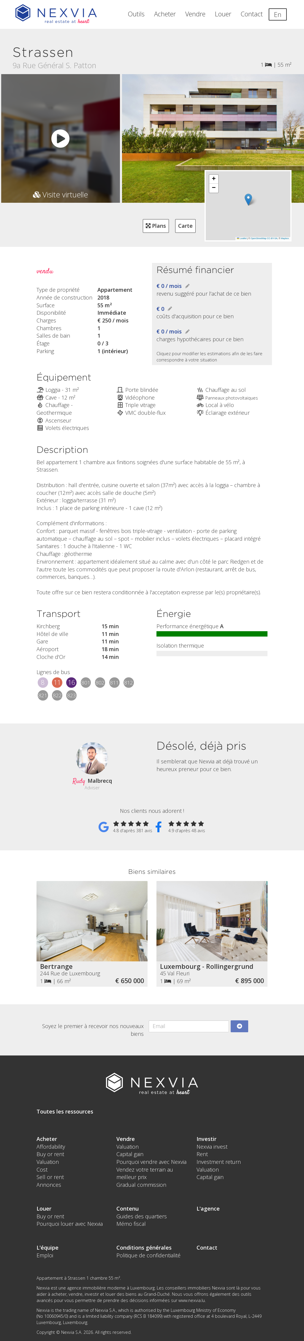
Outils (136, 14)
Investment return (219, 1161)
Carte (185, 225)
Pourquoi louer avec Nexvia (70, 1223)
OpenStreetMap (258, 238)
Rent (202, 1154)
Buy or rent (50, 1154)
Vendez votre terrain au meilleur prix (144, 1173)
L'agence (208, 1208)
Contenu (127, 1208)
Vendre (195, 14)
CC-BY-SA (272, 238)
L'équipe (47, 1247)
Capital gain (129, 1154)
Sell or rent (50, 1177)
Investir (206, 1138)
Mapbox (285, 238)
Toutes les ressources (65, 1111)
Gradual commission (141, 1184)
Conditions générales (144, 1247)
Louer (223, 14)
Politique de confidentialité (148, 1255)
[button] (248, 200)
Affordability (51, 1146)
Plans (156, 225)
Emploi (45, 1255)
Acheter (165, 14)
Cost (42, 1169)
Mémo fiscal (131, 1223)
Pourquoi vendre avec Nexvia (151, 1161)
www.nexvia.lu (191, 1300)
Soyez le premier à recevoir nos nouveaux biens (93, 1029)
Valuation (48, 1161)
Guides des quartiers (141, 1216)
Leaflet (241, 238)
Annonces (49, 1184)
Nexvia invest (212, 1146)
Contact (252, 14)
